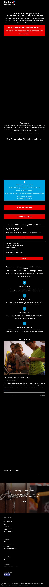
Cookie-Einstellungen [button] (8, 531)
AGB (5, 524)
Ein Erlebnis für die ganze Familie (17, 378)
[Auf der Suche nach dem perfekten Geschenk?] (24, 30)
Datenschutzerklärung (8, 528)
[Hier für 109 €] (24, 237)
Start (15, 380)
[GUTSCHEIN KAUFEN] (24, 207)
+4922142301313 (8, 546)
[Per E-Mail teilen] (38, 474)
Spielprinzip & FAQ (8, 521)
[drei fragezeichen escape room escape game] (20, 2)
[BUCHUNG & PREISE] (24, 216)
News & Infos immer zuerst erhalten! (12, 566)
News (12, 380)
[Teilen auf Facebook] (11, 474)
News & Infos (7, 519)
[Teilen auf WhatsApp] (24, 474)
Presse (5, 529)
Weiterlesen (7, 390)
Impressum (6, 526)
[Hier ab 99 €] (24, 258)
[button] (2, 584)
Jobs (5, 523)
